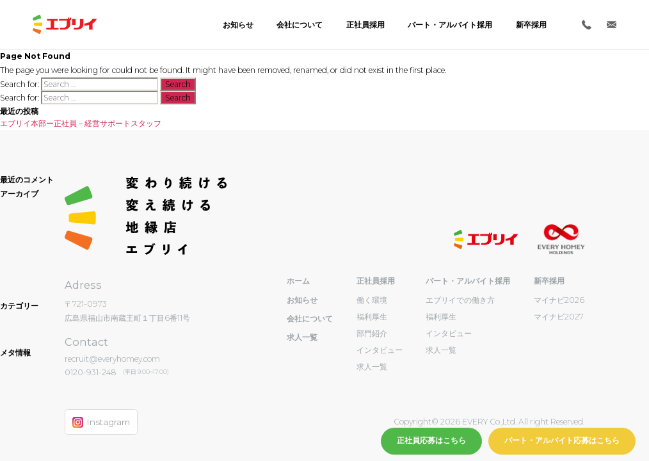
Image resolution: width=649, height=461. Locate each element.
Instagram (101, 422)
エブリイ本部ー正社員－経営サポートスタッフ (80, 123)
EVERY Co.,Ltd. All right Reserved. (522, 421)
